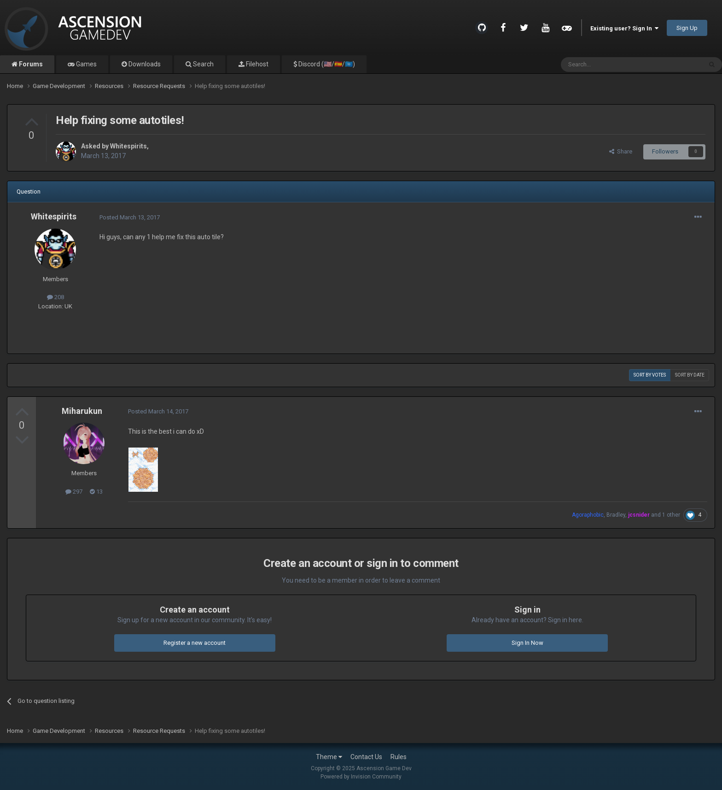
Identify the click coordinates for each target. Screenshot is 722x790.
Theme (329, 757)
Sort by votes (650, 374)
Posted (129, 217)
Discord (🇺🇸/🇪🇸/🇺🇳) (326, 64)
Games (86, 64)
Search (203, 64)
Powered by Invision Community (361, 776)
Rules (398, 757)
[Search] (609, 64)
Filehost (256, 64)
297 (73, 491)
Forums (30, 64)
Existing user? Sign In (624, 28)
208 (55, 297)
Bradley (615, 515)
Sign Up (687, 27)
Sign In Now (527, 642)
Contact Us (366, 757)
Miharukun (82, 411)
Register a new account (194, 642)
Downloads (144, 64)
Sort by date (690, 374)
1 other (671, 515)
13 (96, 491)
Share (620, 151)
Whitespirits (128, 146)
